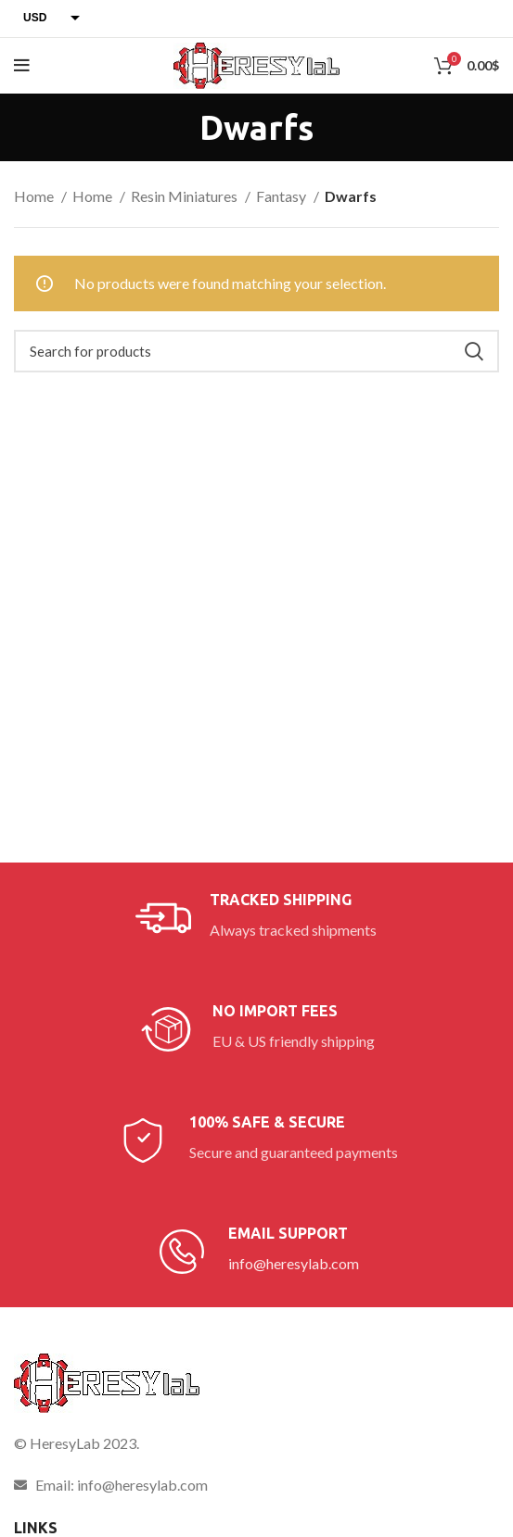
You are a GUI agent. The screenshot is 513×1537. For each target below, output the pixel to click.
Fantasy (282, 196)
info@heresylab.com (293, 1263)
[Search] (256, 351)
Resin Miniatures (185, 196)
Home (35, 196)
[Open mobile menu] (22, 65)
